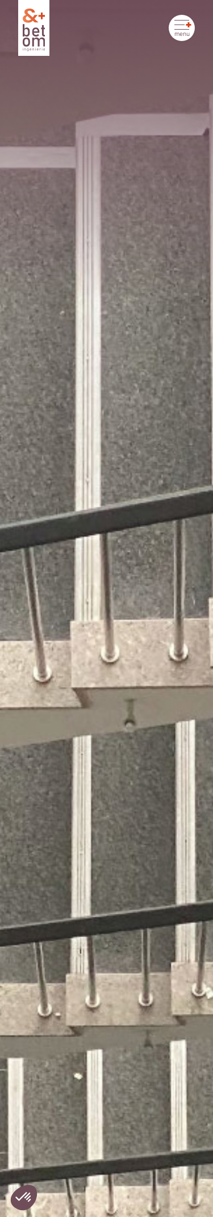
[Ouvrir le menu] (182, 28)
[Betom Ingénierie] (33, 28)
